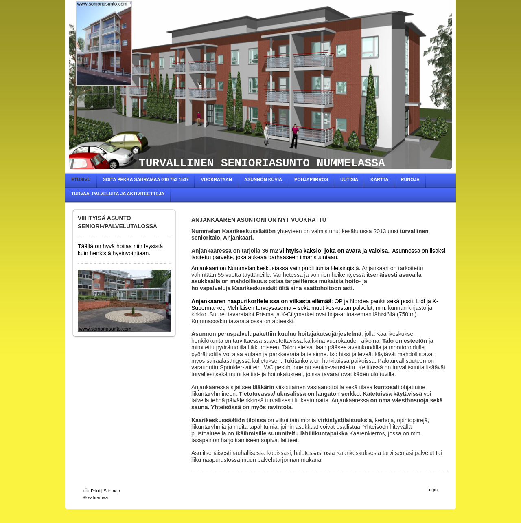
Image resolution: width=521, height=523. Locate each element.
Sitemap (112, 490)
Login (432, 489)
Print (91, 490)
